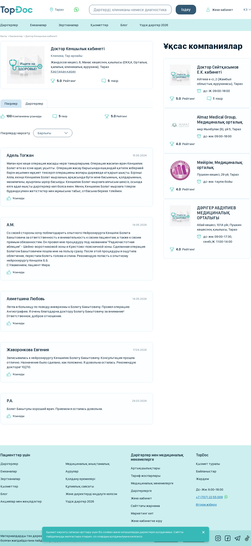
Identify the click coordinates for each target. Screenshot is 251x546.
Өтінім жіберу (206, 504)
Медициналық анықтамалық (88, 464)
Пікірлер (11, 104)
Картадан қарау (63, 71)
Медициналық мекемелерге (152, 483)
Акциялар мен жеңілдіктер (21, 501)
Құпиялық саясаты (80, 486)
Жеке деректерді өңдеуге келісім (91, 494)
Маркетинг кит (142, 513)
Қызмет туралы (208, 464)
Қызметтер (99, 25)
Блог (123, 25)
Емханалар (38, 25)
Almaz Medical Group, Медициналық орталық (220, 120)
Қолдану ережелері (80, 479)
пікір (113, 81)
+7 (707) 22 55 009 (209, 497)
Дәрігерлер (9, 25)
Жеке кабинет (222, 10)
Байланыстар (206, 471)
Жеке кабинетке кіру (146, 521)
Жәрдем (202, 479)
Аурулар (72, 471)
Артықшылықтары (145, 468)
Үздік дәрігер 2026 (154, 25)
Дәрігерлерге (141, 491)
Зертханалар (68, 25)
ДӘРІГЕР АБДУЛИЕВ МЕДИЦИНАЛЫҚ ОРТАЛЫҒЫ (216, 212)
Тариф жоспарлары (145, 476)
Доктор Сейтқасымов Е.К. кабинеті (217, 70)
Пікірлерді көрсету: (15, 133)
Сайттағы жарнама (145, 506)
